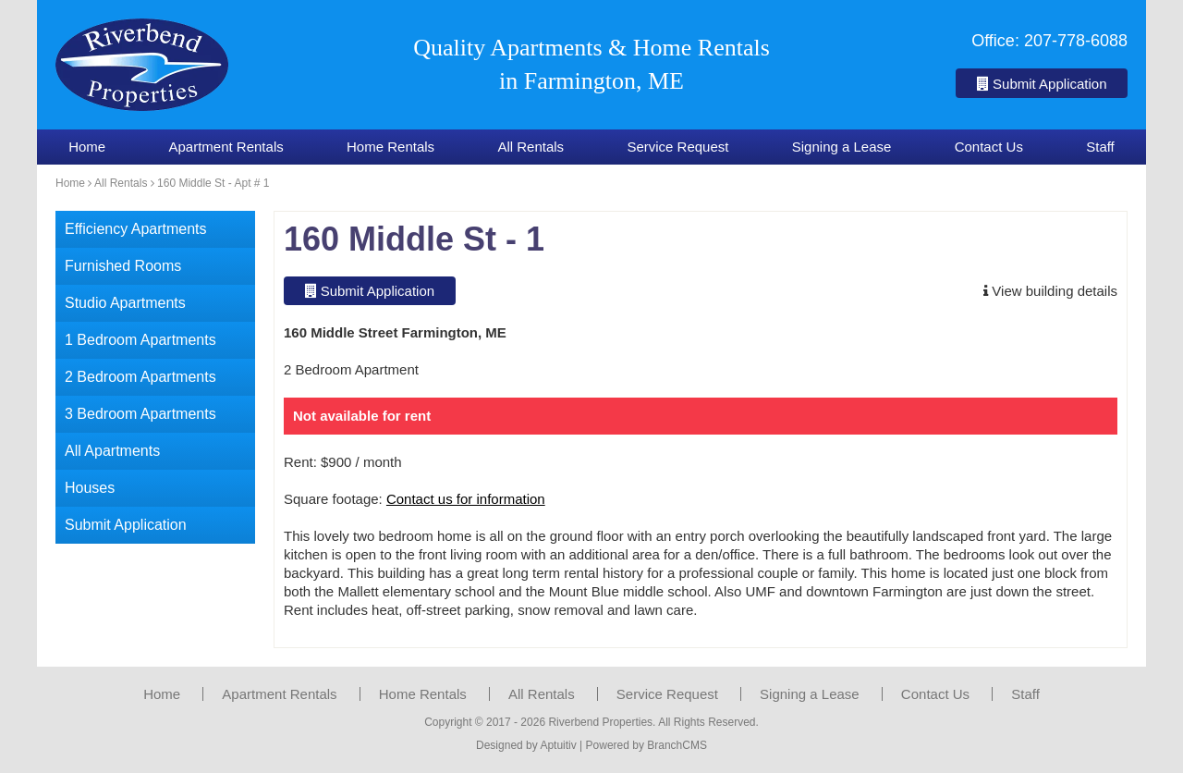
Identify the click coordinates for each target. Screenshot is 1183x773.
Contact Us (989, 146)
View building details (1050, 291)
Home (86, 146)
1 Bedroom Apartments (140, 340)
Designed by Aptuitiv (526, 745)
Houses (90, 488)
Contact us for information (465, 499)
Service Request (677, 146)
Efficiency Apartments (136, 229)
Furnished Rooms (123, 266)
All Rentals (530, 146)
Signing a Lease (842, 146)
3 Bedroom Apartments (140, 414)
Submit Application (1042, 84)
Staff (1100, 146)
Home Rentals (390, 146)
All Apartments (112, 451)
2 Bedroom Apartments (140, 377)
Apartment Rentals (225, 146)
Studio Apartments (125, 303)
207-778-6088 (1076, 40)
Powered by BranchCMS (646, 745)
